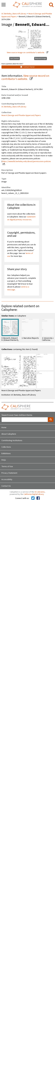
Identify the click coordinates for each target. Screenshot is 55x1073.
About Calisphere (8, 434)
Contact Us (6, 486)
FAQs (3, 460)
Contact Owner (27, 67)
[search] (51, 4)
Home (3, 427)
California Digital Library (34, 494)
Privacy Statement (9, 473)
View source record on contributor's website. (25, 77)
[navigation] (3, 4)
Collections (6, 447)
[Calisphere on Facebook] (38, 498)
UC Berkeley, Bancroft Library (14, 13)
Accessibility (6, 479)
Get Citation (14, 58)
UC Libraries (40, 491)
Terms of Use (7, 466)
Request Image (40, 58)
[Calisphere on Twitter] (33, 498)
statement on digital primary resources (21, 218)
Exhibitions (6, 453)
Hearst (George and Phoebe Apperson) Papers (21, 115)
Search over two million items (16, 415)
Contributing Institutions (11, 440)
